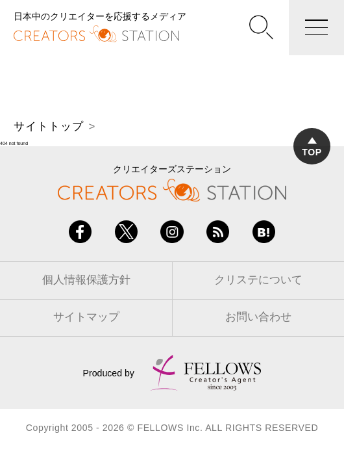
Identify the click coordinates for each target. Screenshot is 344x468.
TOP (311, 147)
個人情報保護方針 (86, 280)
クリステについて (258, 280)
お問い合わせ (258, 317)
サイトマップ (86, 317)
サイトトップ (49, 126)
